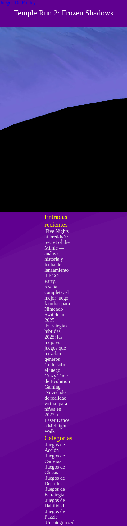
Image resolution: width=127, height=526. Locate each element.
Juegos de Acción (54, 447)
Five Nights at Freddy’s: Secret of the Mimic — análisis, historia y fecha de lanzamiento (57, 251)
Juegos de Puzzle (54, 514)
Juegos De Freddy (18, 2)
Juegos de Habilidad (54, 503)
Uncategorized (59, 522)
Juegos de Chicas (54, 469)
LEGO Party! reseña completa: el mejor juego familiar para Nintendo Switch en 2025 (57, 298)
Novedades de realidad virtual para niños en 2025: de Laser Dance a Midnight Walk (56, 412)
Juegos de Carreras (54, 458)
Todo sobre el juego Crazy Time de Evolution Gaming (57, 375)
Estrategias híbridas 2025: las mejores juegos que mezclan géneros (55, 342)
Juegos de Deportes (54, 480)
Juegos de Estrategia (54, 491)
